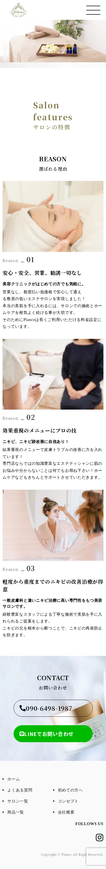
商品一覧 (15, 812)
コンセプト (68, 801)
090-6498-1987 (46, 708)
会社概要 (66, 812)
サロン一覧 (17, 801)
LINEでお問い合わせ (47, 733)
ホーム (13, 779)
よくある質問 (19, 790)
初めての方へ (70, 790)
